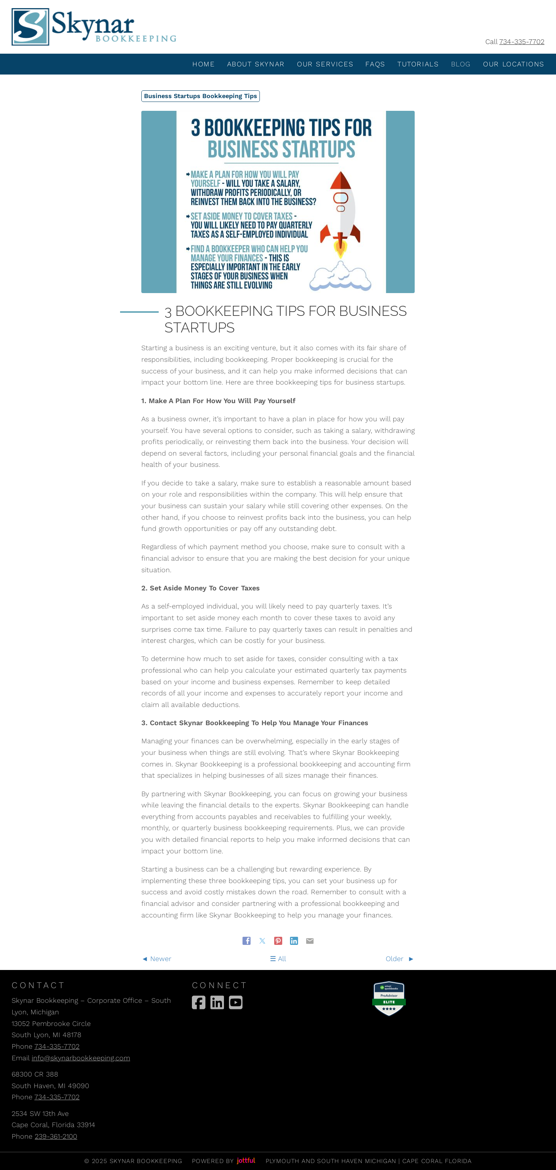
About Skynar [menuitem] (256, 64)
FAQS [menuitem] (375, 64)
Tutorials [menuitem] (418, 64)
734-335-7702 (521, 41)
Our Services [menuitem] (325, 64)
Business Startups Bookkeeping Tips (200, 96)
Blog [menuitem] (461, 64)
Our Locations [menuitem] (513, 64)
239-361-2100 (56, 1136)
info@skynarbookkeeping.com (81, 1058)
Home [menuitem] (203, 64)
